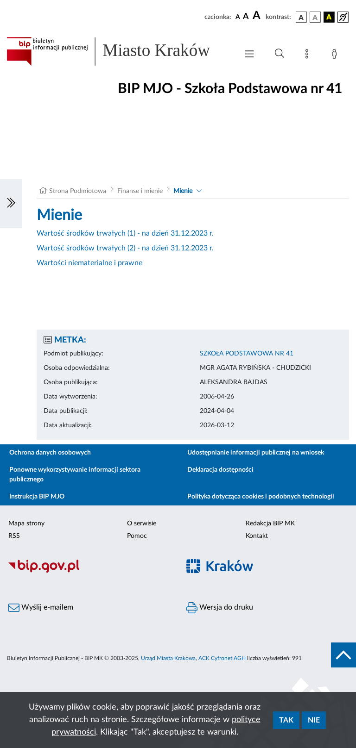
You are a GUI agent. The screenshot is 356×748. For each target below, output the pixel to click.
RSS (14, 536)
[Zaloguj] (336, 55)
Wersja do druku (219, 607)
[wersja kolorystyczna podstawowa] (301, 17)
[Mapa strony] (308, 55)
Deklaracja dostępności (220, 470)
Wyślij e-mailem (40, 607)
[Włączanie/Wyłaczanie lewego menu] (11, 203)
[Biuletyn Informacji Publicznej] (89, 571)
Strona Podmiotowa (77, 191)
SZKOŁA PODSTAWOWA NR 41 (246, 353)
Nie (314, 720)
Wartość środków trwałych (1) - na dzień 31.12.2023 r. (125, 233)
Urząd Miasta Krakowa (168, 658)
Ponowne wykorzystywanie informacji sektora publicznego (74, 475)
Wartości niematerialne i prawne (89, 263)
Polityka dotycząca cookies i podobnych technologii (260, 496)
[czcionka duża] (258, 15)
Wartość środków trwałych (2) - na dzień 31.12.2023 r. (125, 248)
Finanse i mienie (140, 191)
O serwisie (141, 523)
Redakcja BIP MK (270, 523)
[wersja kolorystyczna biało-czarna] (315, 17)
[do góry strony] (343, 654)
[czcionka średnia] (246, 17)
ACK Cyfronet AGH (222, 658)
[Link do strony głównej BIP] (118, 51)
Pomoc (137, 536)
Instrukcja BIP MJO (36, 496)
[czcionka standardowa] (237, 16)
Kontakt (257, 536)
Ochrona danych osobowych (50, 452)
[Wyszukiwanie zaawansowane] (279, 53)
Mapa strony (26, 523)
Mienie (182, 191)
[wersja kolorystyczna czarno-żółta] (329, 17)
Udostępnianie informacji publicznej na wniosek (255, 452)
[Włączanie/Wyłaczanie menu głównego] (249, 55)
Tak (286, 720)
